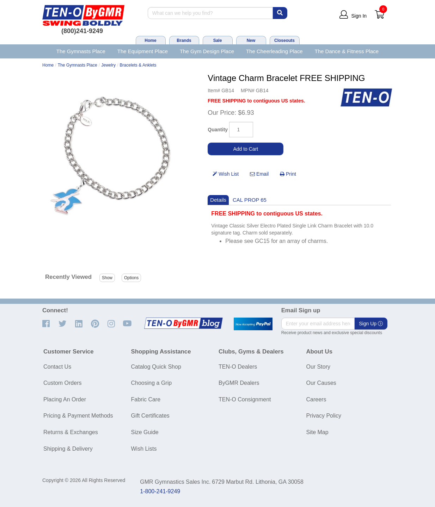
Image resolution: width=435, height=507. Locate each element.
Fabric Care (146, 399)
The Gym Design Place (207, 51)
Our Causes (321, 383)
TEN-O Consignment (245, 399)
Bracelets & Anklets (138, 65)
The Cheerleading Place (274, 51)
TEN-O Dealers (238, 367)
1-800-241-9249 (160, 491)
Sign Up (371, 323)
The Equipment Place (142, 51)
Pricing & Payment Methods (78, 416)
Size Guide (145, 432)
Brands (184, 40)
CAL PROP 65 (249, 200)
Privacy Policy (324, 416)
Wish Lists (144, 449)
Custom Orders (62, 383)
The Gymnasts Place (80, 51)
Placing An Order (64, 399)
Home (150, 40)
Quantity (218, 129)
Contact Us (57, 367)
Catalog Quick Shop (156, 367)
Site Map (317, 432)
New (251, 40)
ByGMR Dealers (239, 383)
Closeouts (284, 40)
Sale (217, 40)
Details (218, 200)
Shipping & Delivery (68, 449)
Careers (316, 399)
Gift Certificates (150, 416)
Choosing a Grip (151, 383)
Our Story (318, 367)
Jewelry (108, 65)
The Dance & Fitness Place (347, 51)
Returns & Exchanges (70, 432)
